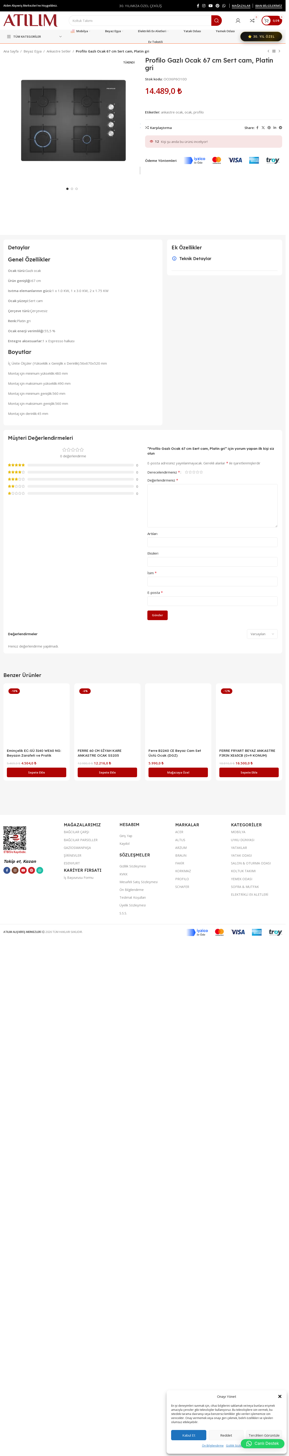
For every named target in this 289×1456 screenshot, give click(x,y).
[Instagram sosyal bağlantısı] (204, 5)
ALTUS (180, 1355)
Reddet (226, 1435)
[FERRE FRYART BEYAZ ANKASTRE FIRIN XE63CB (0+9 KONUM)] (249, 1231)
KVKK (123, 1389)
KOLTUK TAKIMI (243, 1386)
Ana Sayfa (11, 51)
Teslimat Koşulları (132, 1413)
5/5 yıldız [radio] (201, 987)
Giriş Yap (125, 1351)
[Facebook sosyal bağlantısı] (198, 5)
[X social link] (263, 128)
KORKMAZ (183, 1386)
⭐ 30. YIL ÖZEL (261, 36)
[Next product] (279, 51)
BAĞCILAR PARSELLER (81, 1355)
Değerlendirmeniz (162, 995)
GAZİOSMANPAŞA (77, 1363)
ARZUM (181, 1363)
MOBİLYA (238, 1347)
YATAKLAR (239, 1363)
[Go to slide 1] (67, 394)
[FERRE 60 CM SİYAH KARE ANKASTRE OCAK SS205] (107, 1231)
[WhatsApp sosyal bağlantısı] (224, 5)
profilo (199, 112)
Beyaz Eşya (33, 51)
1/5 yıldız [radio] (186, 987)
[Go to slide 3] (76, 394)
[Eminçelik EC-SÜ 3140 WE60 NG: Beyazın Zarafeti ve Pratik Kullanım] (36, 1231)
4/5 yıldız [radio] (197, 987)
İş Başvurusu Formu (78, 1393)
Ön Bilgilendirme (213, 1446)
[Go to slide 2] (72, 394)
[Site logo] (30, 20)
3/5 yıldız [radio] (194, 987)
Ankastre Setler (59, 51)
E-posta (155, 1107)
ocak (188, 112)
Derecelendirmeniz (163, 987)
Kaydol (124, 1359)
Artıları (152, 1049)
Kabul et (188, 1435)
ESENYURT (72, 1379)
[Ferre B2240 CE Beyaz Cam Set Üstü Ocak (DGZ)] (178, 1231)
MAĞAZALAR (241, 6)
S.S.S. (123, 1428)
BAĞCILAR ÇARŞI (76, 1347)
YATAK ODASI (241, 1371)
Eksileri (152, 1068)
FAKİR (179, 1379)
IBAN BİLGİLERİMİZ (268, 6)
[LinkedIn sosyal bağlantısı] (275, 128)
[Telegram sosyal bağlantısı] (281, 128)
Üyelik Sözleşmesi (132, 1421)
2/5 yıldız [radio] (190, 987)
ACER (179, 1347)
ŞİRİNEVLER (72, 1371)
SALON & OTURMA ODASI (251, 1379)
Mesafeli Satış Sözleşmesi (138, 1397)
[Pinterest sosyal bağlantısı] (217, 5)
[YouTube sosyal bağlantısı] (210, 5)
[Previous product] (268, 51)
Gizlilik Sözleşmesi (237, 1446)
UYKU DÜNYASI (242, 1355)
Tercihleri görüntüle (264, 1435)
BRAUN (180, 1371)
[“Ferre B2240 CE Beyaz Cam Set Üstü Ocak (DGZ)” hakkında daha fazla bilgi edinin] (178, 1288)
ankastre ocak (172, 112)
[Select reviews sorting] (262, 1149)
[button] (280, 1396)
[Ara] (145, 20)
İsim (152, 1088)
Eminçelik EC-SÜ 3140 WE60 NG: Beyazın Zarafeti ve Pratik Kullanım (34, 1271)
